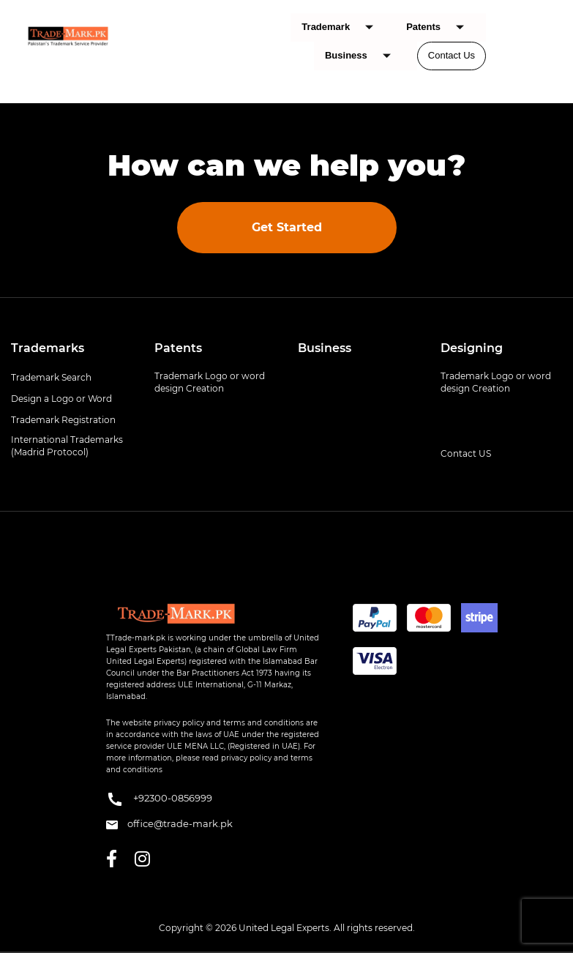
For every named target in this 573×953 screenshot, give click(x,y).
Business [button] (324, 348)
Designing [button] (472, 348)
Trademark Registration (63, 419)
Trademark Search (51, 377)
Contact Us (451, 55)
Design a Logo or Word (61, 398)
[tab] (71, 348)
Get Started (287, 227)
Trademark (343, 27)
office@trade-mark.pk (169, 823)
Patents (440, 27)
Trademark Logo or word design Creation (209, 382)
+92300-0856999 (159, 799)
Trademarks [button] (47, 348)
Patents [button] (178, 348)
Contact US (466, 453)
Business (363, 56)
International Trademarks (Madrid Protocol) (67, 445)
